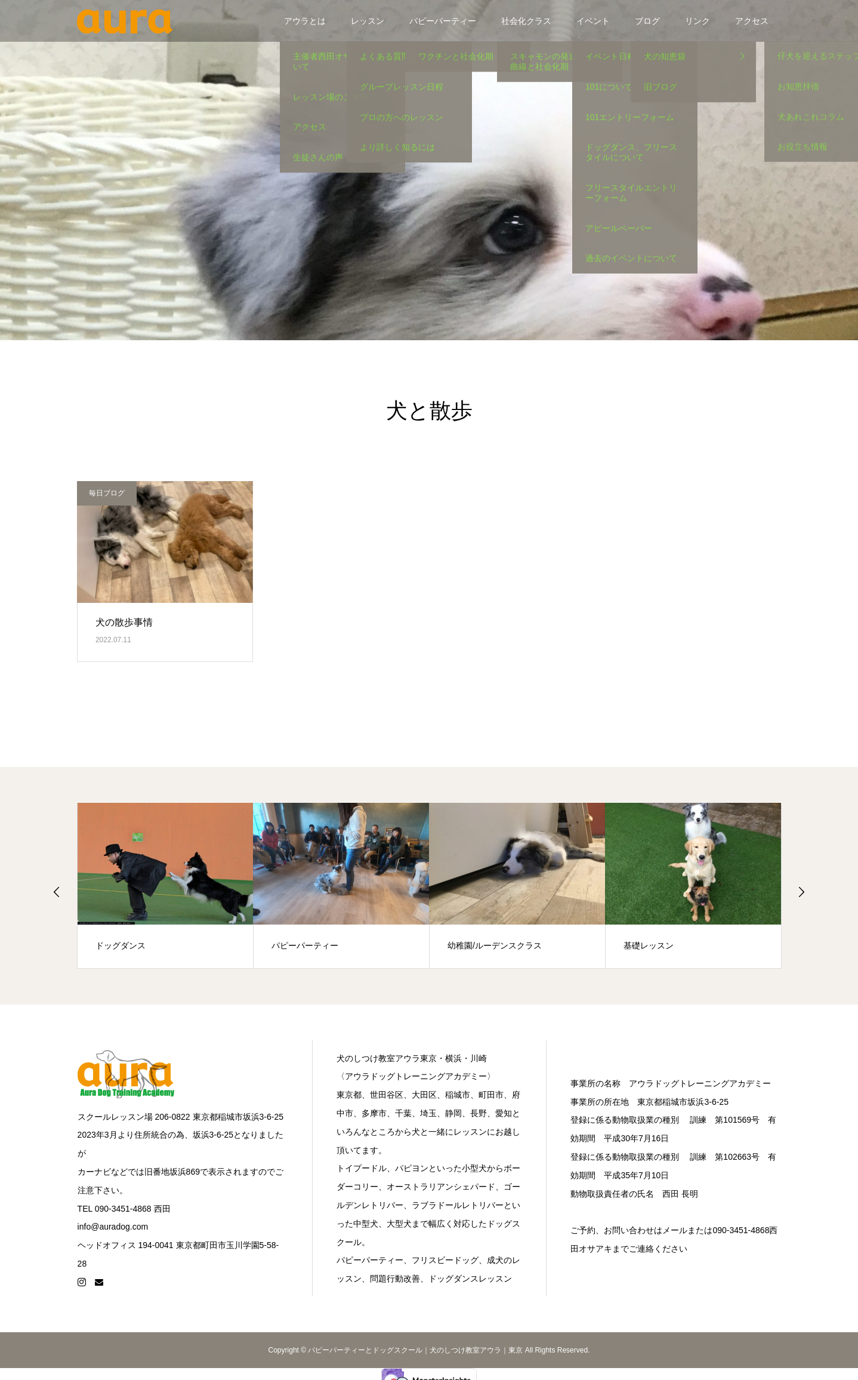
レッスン (367, 21)
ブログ (647, 21)
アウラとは (305, 21)
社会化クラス (526, 21)
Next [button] (801, 892)
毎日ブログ (107, 493)
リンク (697, 21)
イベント (593, 21)
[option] (166, 885)
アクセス (752, 21)
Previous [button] (57, 892)
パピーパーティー (442, 21)
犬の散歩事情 (124, 622)
